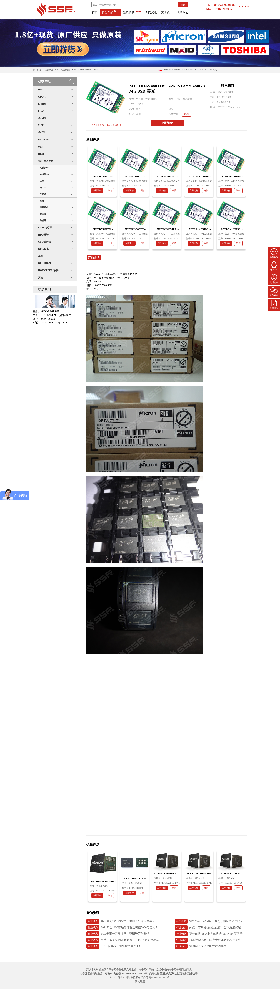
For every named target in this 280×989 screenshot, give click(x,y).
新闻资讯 (151, 12)
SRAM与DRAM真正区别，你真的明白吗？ (209, 921)
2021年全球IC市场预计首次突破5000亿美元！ (122, 927)
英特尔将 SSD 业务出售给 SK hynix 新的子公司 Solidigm (211, 933)
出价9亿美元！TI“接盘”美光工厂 (114, 946)
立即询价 (167, 122)
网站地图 (140, 981)
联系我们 (182, 12)
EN (247, 6)
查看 (186, 114)
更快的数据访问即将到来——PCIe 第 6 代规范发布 (122, 940)
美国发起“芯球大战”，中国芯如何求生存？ (120, 921)
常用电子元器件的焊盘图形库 (200, 946)
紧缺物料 (132, 12)
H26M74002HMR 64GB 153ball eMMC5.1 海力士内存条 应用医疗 (187, 71)
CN (241, 6)
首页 (95, 12)
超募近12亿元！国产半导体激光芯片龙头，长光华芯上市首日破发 (211, 940)
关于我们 (166, 12)
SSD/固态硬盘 (63, 70)
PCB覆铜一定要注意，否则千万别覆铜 (117, 933)
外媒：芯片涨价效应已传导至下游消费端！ (209, 927)
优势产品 (110, 12)
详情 (110, 190)
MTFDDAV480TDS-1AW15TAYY (89, 70)
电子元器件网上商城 (180, 969)
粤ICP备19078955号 (159, 977)
